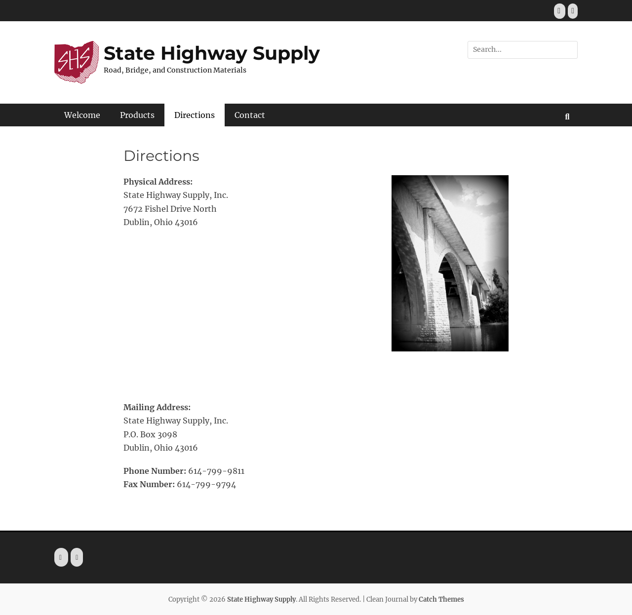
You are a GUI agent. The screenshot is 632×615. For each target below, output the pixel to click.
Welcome (82, 115)
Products (137, 115)
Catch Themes (441, 599)
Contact (250, 115)
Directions (194, 115)
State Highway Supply (212, 53)
